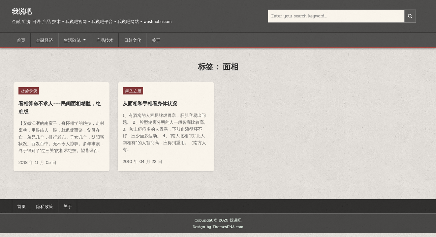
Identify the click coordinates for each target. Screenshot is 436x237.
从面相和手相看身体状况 (150, 103)
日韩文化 (132, 40)
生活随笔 (72, 40)
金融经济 (44, 40)
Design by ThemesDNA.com (218, 227)
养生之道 (133, 91)
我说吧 (22, 11)
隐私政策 (44, 206)
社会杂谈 (28, 91)
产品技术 (104, 40)
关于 (156, 40)
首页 (21, 40)
